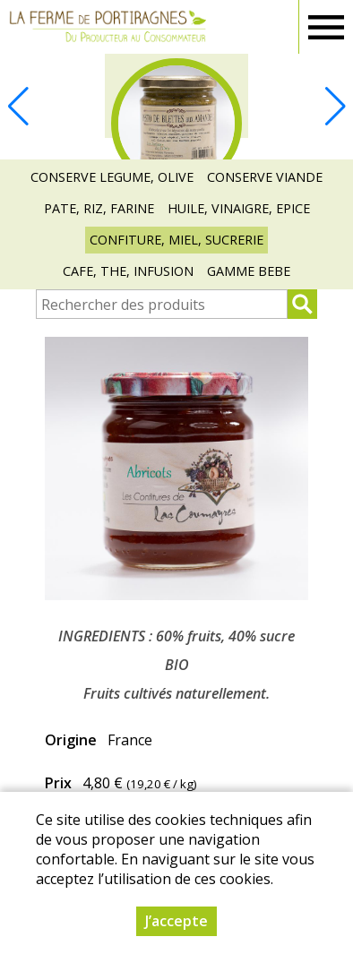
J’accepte (176, 921)
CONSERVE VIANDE (265, 176)
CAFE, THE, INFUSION (128, 270)
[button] (335, 106)
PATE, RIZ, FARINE (99, 208)
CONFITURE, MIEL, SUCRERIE (176, 239)
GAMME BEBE (248, 270)
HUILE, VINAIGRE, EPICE (239, 208)
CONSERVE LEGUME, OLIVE (112, 176)
